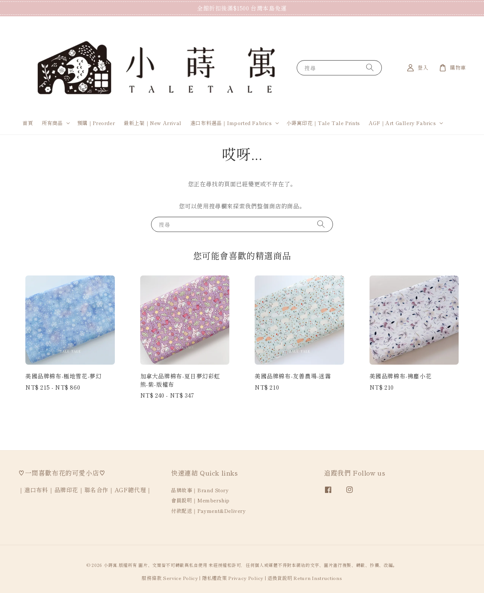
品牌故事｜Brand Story (200, 490)
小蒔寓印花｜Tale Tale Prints (323, 123)
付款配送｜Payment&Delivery (208, 510)
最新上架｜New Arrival (153, 123)
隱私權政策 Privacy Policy (232, 578)
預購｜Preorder (96, 123)
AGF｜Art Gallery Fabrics (402, 123)
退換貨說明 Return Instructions (304, 578)
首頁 (27, 123)
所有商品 (52, 123)
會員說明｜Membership (200, 500)
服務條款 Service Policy (170, 578)
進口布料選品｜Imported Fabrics (231, 123)
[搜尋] (369, 68)
